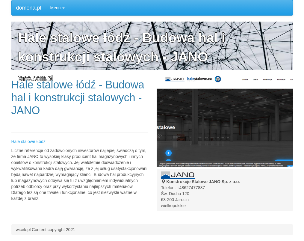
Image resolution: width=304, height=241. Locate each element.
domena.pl (28, 8)
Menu (57, 7)
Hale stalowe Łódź (28, 141)
